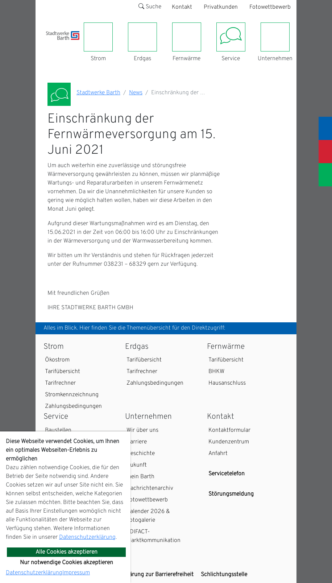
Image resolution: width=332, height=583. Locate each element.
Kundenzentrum (228, 442)
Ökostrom (57, 360)
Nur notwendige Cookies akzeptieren (66, 562)
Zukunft (136, 465)
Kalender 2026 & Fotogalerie (148, 516)
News (135, 92)
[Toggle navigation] (50, 44)
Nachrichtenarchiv (149, 488)
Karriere (136, 442)
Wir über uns (142, 430)
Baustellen (58, 430)
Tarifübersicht (62, 371)
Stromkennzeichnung (72, 394)
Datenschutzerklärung (87, 537)
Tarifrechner (60, 383)
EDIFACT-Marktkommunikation (153, 536)
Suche (149, 7)
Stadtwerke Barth (98, 92)
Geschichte (140, 453)
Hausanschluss (227, 383)
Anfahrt (218, 453)
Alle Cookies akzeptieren (66, 552)
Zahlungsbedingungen (73, 406)
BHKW (216, 371)
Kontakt (182, 7)
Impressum (76, 572)
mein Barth (140, 476)
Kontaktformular (229, 430)
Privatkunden (221, 7)
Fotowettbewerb (270, 7)
